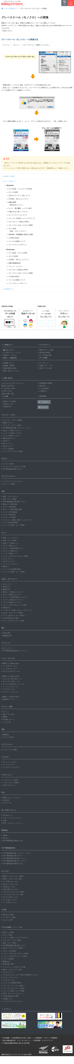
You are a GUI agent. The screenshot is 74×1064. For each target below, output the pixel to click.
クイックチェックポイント (17, 244)
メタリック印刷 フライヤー (11, 433)
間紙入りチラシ (7, 423)
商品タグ (5, 566)
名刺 (3, 491)
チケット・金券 (6, 706)
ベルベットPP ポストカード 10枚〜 (14, 605)
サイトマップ (47, 1040)
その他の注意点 (13, 238)
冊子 (3, 628)
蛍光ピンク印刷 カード (10, 543)
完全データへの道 (44, 368)
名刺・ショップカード (9, 496)
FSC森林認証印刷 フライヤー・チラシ (16, 428)
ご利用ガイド (7, 345)
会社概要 (5, 1038)
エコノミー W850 (8, 484)
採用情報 (36, 1040)
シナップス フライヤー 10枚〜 (12, 986)
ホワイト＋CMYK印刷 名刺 (11, 509)
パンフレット (6, 643)
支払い (4, 358)
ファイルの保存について (16, 241)
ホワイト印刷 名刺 (8, 507)
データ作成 (42, 358)
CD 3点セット (6, 815)
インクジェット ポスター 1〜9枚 (13, 466)
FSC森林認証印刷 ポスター (12, 469)
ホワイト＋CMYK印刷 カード (12, 548)
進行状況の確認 (43, 352)
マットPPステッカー (9, 669)
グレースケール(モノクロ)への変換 (20, 225)
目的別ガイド (9, 289)
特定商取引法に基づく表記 (21, 1038)
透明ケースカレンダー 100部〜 (12, 876)
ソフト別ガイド (10, 181)
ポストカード (6, 584)
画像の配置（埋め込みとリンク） (16, 203)
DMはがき (5, 587)
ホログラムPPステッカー (10, 671)
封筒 (3, 729)
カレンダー (5, 871)
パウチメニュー (6, 775)
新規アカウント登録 (45, 350)
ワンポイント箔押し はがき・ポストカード (16, 610)
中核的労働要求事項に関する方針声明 (15, 1043)
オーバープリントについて (17, 215)
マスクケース (6, 803)
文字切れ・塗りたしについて (18, 199)
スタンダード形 (11, 679)
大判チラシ (6, 441)
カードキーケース (8, 764)
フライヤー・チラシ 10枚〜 (11, 425)
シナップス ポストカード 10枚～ (13, 621)
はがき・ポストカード (9, 579)
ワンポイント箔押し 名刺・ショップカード (16, 520)
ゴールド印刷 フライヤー (10, 436)
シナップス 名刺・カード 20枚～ (13, 991)
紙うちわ (5, 838)
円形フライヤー (7, 446)
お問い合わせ (7, 378)
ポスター (4, 458)
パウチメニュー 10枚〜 (10, 780)
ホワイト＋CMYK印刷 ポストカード (14, 597)
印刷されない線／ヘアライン (18, 211)
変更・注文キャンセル (10, 371)
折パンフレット (7, 648)
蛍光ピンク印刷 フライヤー (11, 430)
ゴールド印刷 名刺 (8, 514)
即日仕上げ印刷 (7, 915)
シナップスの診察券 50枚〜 (11, 569)
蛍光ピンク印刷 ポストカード (12, 592)
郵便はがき (6, 589)
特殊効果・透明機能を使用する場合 (20, 234)
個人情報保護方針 (8, 1040)
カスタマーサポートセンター (12, 383)
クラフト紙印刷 (7, 449)
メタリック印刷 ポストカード (12, 600)
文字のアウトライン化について (19, 195)
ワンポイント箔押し (9, 917)
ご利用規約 (37, 1038)
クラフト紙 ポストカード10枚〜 (13, 615)
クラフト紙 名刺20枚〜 (10, 522)
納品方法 (13, 358)
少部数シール (6, 999)
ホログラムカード (8, 561)
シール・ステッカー (8, 658)
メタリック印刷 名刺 (9, 512)
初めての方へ (8, 350)
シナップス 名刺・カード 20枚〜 (13, 525)
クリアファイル (6, 744)
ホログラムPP (7, 920)
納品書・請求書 (7, 365)
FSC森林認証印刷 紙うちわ (12, 840)
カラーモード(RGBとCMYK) (18, 270)
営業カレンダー (7, 404)
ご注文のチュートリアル (10, 352)
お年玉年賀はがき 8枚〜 (10, 618)
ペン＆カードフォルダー (10, 767)
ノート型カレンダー (9, 902)
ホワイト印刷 (6, 935)
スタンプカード (7, 559)
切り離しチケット (8, 719)
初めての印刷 (9, 176)
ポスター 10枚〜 (7, 464)
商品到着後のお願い (9, 368)
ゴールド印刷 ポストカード (11, 602)
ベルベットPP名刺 (8, 517)
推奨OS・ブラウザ (8, 355)
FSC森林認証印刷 (8, 848)
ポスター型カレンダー (9, 897)
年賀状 (4, 835)
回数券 (4, 717)
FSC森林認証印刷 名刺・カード (13, 501)
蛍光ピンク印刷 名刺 (9, 504)
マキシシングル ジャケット (11, 818)
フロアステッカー (8, 689)
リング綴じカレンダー (9, 881)
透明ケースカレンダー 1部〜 (12, 879)
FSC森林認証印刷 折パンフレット (14, 651)
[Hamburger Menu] (71, 3)
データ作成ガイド (12, 8)
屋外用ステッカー (8, 699)
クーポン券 (6, 722)
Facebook (43, 407)
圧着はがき (6, 607)
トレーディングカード (9, 564)
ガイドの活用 (13, 192)
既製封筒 (5, 734)
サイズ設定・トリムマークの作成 (20, 189)
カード (3, 532)
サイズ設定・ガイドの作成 (17, 253)
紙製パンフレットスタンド (11, 797)
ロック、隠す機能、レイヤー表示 (20, 208)
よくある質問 (43, 388)
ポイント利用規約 (50, 1038)
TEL (64, 2)
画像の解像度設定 (14, 263)
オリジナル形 (12, 684)
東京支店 (41, 386)
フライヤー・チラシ (8, 415)
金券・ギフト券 (7, 714)
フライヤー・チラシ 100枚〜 (12, 420)
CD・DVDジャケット (8, 810)
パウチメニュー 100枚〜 (10, 782)
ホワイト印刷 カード (9, 546)
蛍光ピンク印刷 (7, 932)
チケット (5, 712)
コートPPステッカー (9, 666)
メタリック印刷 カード (10, 551)
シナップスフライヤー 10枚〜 (12, 451)
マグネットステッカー (9, 692)
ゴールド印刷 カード (9, 553)
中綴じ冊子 (6, 633)
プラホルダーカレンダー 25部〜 (13, 892)
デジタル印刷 (12, 927)
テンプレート (43, 363)
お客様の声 (6, 406)
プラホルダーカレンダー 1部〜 (12, 894)
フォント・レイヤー (15, 266)
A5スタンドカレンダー (10, 884)
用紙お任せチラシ (8, 438)
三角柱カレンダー (8, 887)
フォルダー (5, 757)
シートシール (9, 686)
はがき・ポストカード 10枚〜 (12, 613)
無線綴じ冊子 (6, 635)
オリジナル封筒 (7, 737)
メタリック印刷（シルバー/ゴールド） (15, 937)
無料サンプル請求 (8, 401)
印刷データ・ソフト (45, 365)
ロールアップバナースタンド (12, 481)
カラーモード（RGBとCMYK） (19, 222)
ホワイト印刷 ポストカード (11, 594)
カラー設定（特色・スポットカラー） (17, 230)
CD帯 (4, 820)
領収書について (7, 363)
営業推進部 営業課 (44, 383)
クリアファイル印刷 (9, 749)
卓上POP (5, 800)
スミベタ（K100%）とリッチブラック (21, 218)
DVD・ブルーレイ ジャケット (12, 823)
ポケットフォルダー (9, 762)
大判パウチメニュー (9, 785)
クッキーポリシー (24, 1040)
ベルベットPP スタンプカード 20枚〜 (15, 556)
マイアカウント (43, 345)
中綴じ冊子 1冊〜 (8, 964)
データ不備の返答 (44, 355)
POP (3, 792)
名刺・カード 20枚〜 (9, 499)
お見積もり (42, 391)
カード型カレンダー (9, 900)
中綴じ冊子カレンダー (9, 889)
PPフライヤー (7, 443)
